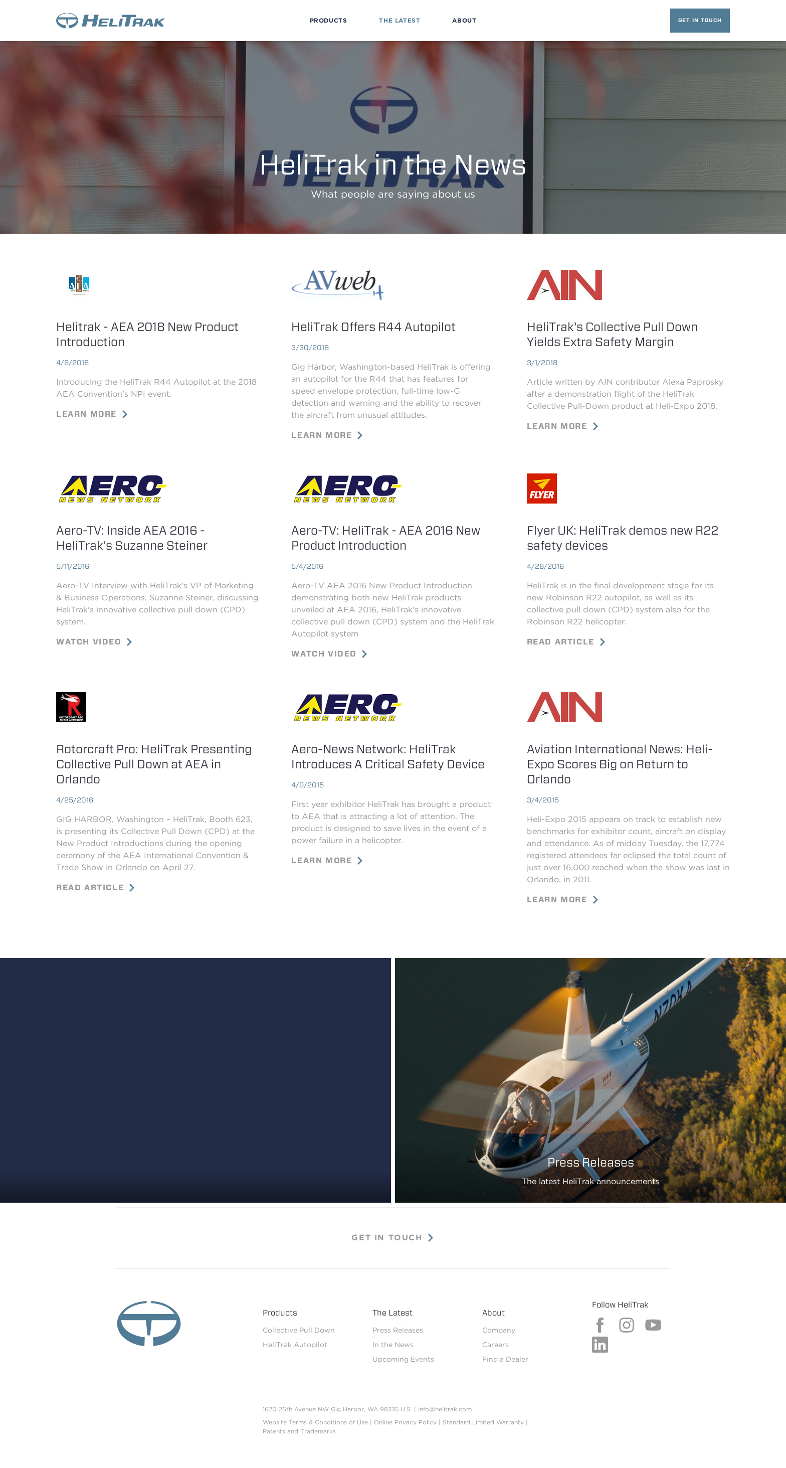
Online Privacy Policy (405, 1422)
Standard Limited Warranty (483, 1422)
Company (498, 1330)
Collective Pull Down (299, 1330)
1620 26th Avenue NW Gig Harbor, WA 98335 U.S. (337, 1409)
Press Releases (397, 1330)
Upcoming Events (403, 1359)
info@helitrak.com (445, 1409)
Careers (495, 1345)
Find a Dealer (505, 1359)
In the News (393, 1345)
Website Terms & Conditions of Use (315, 1422)
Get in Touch (700, 20)
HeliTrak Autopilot (295, 1345)
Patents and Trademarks (299, 1431)
